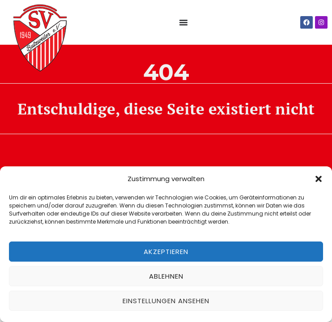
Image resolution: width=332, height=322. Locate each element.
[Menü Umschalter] (183, 22)
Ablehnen (166, 276)
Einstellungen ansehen (166, 300)
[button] (318, 178)
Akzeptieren (166, 251)
